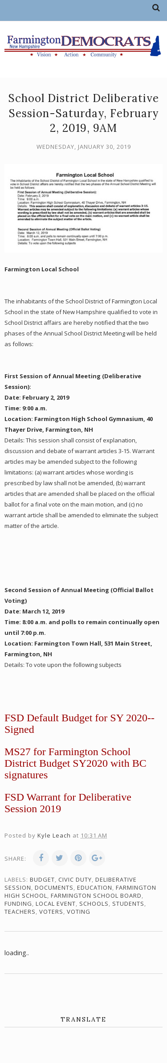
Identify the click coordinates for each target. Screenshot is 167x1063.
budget (42, 879)
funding (18, 903)
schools (94, 903)
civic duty (75, 879)
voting (78, 912)
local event (56, 903)
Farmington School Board (96, 895)
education (94, 887)
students (128, 903)
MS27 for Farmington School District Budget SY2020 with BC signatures (75, 763)
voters (51, 912)
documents (54, 887)
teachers (20, 912)
